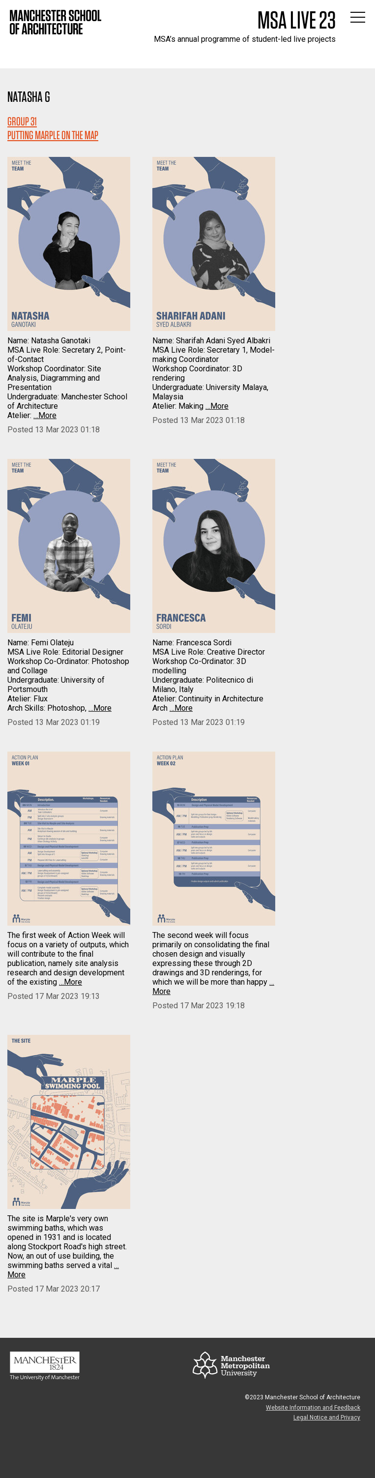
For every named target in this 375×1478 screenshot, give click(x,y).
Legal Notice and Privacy (326, 1417)
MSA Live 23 (297, 19)
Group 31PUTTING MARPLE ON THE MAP (52, 128)
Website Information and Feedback (313, 1407)
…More (45, 415)
